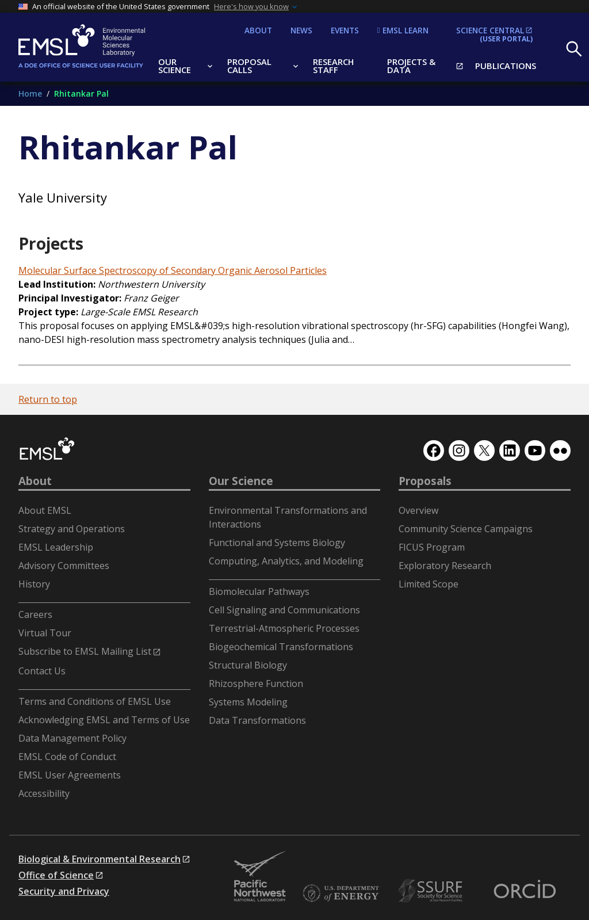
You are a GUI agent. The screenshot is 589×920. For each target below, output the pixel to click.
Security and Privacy (63, 891)
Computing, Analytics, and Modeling (286, 561)
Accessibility (44, 793)
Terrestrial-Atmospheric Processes (284, 628)
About (35, 481)
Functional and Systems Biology (277, 542)
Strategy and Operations (71, 528)
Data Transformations (257, 720)
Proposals (425, 481)
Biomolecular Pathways (259, 591)
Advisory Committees (63, 565)
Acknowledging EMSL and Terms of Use (104, 719)
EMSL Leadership (55, 547)
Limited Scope (428, 584)
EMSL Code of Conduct (67, 756)
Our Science (241, 481)
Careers (35, 614)
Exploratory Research (445, 565)
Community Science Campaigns (466, 528)
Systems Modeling (248, 702)
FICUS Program (432, 547)
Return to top (47, 399)
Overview (418, 510)
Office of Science (56, 875)
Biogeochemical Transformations (281, 646)
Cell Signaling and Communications (284, 610)
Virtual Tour (44, 633)
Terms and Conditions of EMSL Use (94, 701)
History (34, 584)
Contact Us (42, 671)
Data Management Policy (72, 738)
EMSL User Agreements (69, 775)
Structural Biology (248, 665)
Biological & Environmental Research (99, 859)
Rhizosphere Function (256, 683)
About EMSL (44, 510)
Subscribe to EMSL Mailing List (84, 651)
